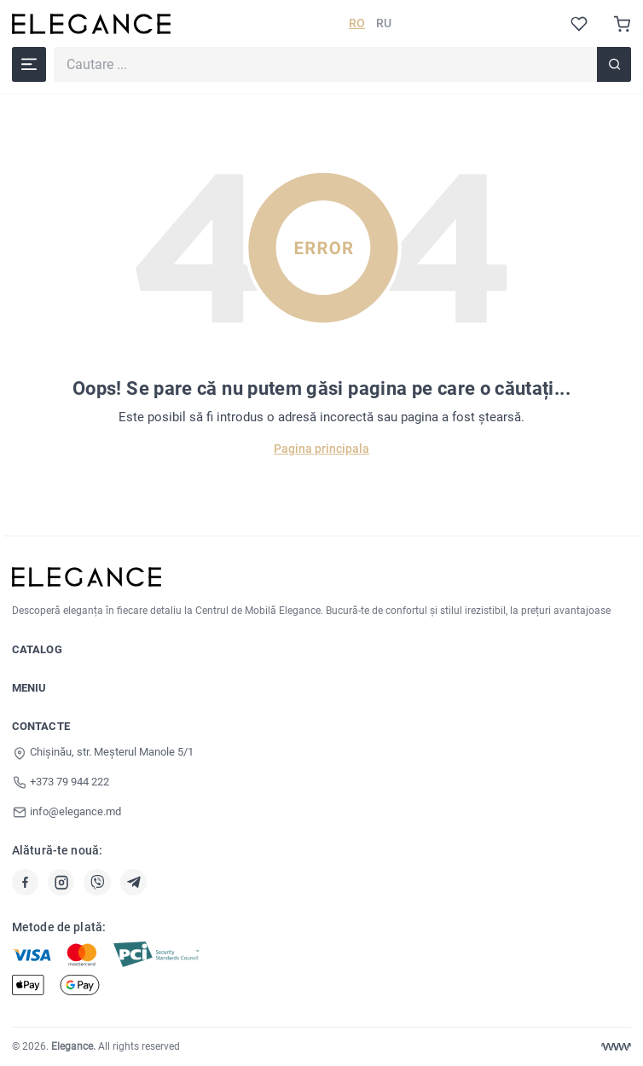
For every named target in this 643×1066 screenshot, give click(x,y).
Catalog (37, 649)
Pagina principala (321, 448)
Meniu (29, 687)
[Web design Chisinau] (616, 1047)
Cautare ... (53, 46)
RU (383, 23)
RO (357, 23)
